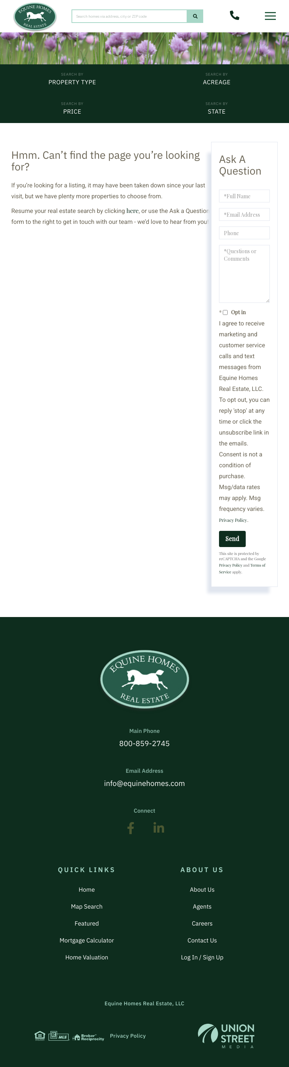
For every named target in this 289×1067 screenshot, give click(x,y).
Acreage (216, 82)
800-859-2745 (144, 738)
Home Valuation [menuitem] (86, 957)
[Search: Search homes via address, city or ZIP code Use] (129, 16)
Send (232, 539)
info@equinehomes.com (144, 778)
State (216, 112)
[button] (195, 16)
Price (72, 112)
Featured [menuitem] (87, 923)
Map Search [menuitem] (87, 906)
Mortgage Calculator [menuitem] (86, 940)
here (132, 211)
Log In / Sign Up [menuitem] (202, 957)
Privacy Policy (233, 520)
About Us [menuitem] (202, 890)
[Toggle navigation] (272, 13)
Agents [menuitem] (202, 906)
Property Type (72, 82)
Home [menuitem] (87, 890)
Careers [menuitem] (202, 923)
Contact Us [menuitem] (202, 940)
